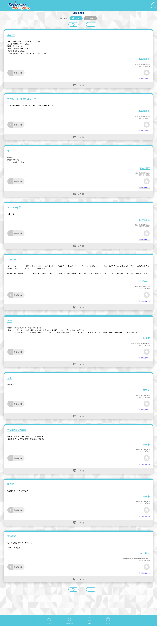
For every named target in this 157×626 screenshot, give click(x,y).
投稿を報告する (145, 79)
